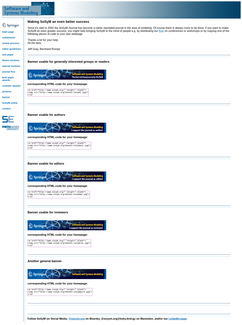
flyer (161, 30)
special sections (11, 66)
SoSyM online (10, 103)
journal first (8, 71)
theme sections (10, 60)
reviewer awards (11, 85)
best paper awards (8, 78)
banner (6, 97)
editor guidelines (11, 49)
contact (6, 108)
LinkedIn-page (178, 318)
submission (8, 37)
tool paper (8, 54)
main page (8, 32)
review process (10, 43)
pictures (6, 91)
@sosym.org (77, 318)
